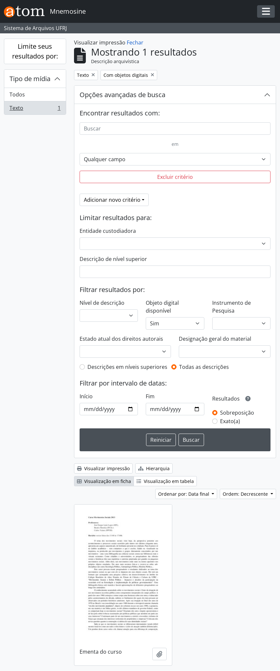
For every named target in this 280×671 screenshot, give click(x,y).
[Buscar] (175, 128)
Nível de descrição (102, 302)
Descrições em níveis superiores (127, 366)
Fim (150, 396)
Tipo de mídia (29, 78)
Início (86, 396)
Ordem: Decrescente (246, 494)
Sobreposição (237, 412)
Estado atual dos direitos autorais (121, 338)
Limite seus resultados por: (35, 51)
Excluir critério (175, 177)
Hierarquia (154, 468)
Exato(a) (230, 421)
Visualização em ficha (104, 481)
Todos (17, 94)
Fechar (135, 42)
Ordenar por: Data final (184, 494)
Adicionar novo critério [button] (112, 199)
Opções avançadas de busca (122, 94)
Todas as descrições (204, 366)
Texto (35, 109)
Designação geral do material (215, 338)
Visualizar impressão (103, 468)
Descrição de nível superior (113, 259)
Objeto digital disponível (162, 306)
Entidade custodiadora (108, 230)
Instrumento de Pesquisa (231, 306)
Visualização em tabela (165, 481)
